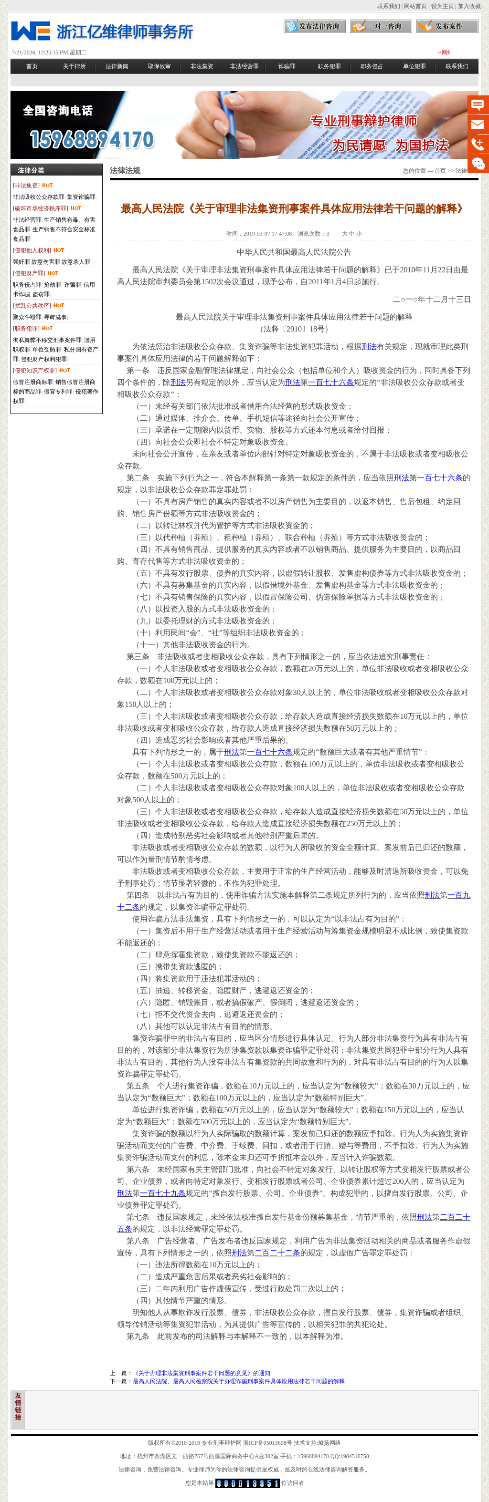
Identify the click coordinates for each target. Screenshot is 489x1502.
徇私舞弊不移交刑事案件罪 (47, 340)
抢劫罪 (52, 284)
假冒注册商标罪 (33, 382)
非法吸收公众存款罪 (38, 197)
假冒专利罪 (58, 391)
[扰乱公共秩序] (39, 305)
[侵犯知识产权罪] (42, 370)
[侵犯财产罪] (36, 273)
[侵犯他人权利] (39, 250)
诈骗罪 (72, 284)
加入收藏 (469, 6)
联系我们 (388, 6)
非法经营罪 (27, 220)
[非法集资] (33, 185)
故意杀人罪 (76, 262)
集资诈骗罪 (81, 197)
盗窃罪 (41, 294)
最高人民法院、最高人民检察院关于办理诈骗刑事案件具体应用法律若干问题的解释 (239, 1381)
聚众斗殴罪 (27, 317)
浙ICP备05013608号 (267, 1443)
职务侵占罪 (27, 284)
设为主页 (442, 6)
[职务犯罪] (33, 328)
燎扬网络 (329, 1443)
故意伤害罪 (46, 262)
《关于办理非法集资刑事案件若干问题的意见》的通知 (201, 1373)
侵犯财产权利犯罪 (44, 359)
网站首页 (415, 6)
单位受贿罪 (46, 349)
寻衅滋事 (55, 317)
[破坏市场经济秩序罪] (47, 208)
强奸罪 (21, 262)
